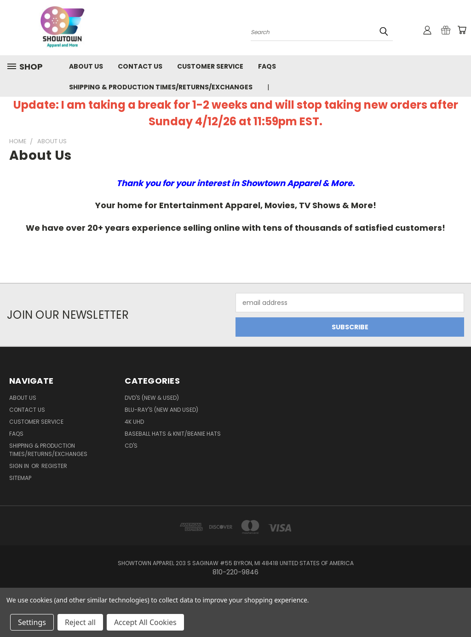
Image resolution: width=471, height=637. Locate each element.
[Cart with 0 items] (461, 30)
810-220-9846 (303, 87)
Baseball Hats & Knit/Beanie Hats (173, 434)
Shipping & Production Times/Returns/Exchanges (161, 87)
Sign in (19, 466)
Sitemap (20, 478)
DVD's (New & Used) (152, 398)
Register (54, 466)
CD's (131, 446)
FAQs (267, 66)
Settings (32, 622)
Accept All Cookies (145, 622)
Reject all (80, 622)
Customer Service (210, 66)
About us (86, 66)
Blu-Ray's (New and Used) (161, 410)
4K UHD (134, 422)
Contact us (140, 66)
